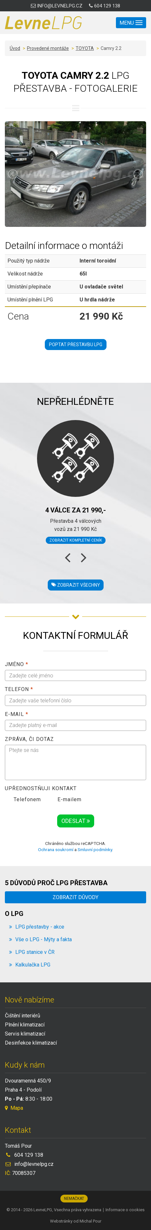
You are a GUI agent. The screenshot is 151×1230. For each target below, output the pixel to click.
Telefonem (23, 799)
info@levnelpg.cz (56, 6)
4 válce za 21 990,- (75, 510)
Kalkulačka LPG (32, 965)
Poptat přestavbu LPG (75, 344)
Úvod (15, 48)
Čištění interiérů (22, 1016)
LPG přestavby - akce (39, 927)
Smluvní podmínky (95, 849)
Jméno (16, 664)
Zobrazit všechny (75, 585)
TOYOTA (85, 48)
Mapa (14, 1108)
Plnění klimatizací (24, 1025)
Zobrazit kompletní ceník (75, 540)
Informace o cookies (125, 1209)
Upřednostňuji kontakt (41, 788)
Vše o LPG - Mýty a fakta (43, 939)
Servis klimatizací (25, 1034)
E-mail (16, 714)
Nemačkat (74, 1198)
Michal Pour (90, 1221)
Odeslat (75, 820)
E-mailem (65, 799)
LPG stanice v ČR (35, 952)
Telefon (19, 689)
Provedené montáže (48, 48)
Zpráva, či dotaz (29, 739)
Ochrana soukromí (55, 849)
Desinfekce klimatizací (31, 1043)
